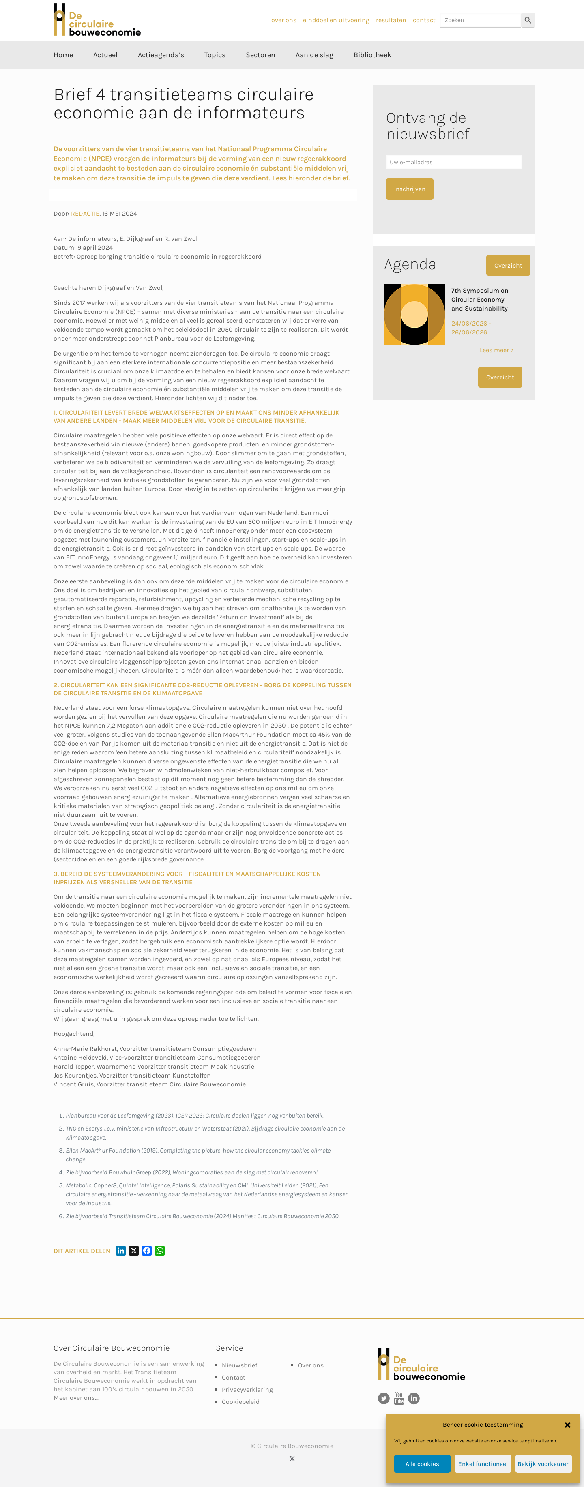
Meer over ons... (76, 1397)
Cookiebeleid (241, 1402)
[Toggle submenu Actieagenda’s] (161, 73)
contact (424, 20)
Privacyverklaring (247, 1389)
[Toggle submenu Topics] (215, 73)
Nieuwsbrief (239, 1365)
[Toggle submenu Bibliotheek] (372, 73)
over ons (283, 20)
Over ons (311, 1365)
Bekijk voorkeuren (543, 1464)
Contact (233, 1377)
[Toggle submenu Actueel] (105, 73)
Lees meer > (496, 350)
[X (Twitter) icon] (292, 1458)
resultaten (391, 20)
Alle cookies (422, 1464)
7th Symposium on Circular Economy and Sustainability (480, 299)
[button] (568, 1425)
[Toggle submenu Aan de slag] (314, 73)
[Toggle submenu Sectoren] (260, 73)
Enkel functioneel (483, 1464)
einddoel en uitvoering (336, 20)
